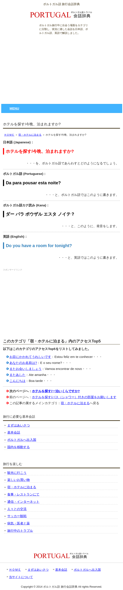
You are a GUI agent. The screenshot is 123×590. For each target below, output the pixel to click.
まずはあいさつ (18, 425)
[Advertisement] (61, 68)
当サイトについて (21, 577)
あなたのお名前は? (23, 363)
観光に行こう (17, 472)
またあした (17, 375)
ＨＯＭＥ (9, 134)
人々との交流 (17, 509)
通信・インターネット (23, 501)
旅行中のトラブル (20, 530)
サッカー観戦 (17, 516)
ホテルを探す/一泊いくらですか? (56, 391)
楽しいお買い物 (18, 480)
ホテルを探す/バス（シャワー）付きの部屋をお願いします (74, 397)
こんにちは (17, 381)
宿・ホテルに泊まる (29, 134)
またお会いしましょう (25, 369)
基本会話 (13, 432)
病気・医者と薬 (18, 523)
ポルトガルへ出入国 (21, 439)
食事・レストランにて (23, 494)
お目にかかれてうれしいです (30, 357)
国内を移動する (18, 447)
